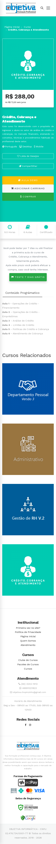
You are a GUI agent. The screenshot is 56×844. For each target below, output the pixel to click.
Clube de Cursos (28, 660)
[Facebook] (25, 725)
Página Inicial (12, 26)
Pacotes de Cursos (28, 664)
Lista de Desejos (28, 156)
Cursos (28, 668)
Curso (27, 26)
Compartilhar (28, 166)
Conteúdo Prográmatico (22, 293)
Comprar (28, 196)
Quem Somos (28, 640)
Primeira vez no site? (28, 627)
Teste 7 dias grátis (28, 277)
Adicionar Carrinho (28, 188)
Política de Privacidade (28, 632)
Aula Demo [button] (28, 180)
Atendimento (28, 645)
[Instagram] (30, 725)
